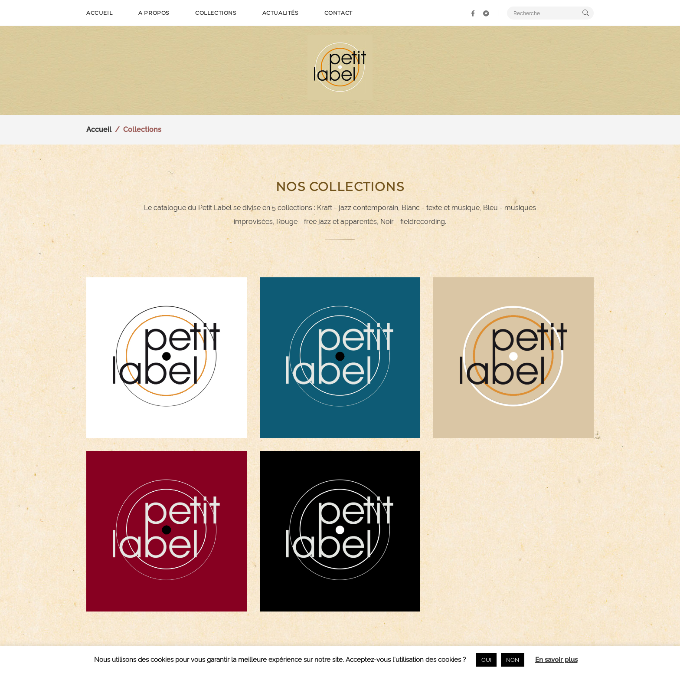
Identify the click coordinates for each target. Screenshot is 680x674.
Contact (338, 13)
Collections (215, 13)
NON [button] (512, 660)
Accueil (99, 13)
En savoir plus (556, 660)
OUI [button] (486, 660)
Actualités (280, 13)
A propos (153, 13)
